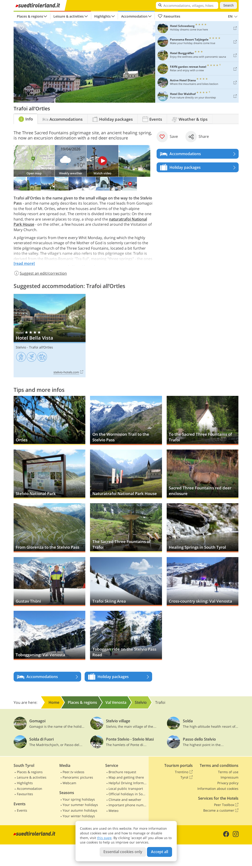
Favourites (169, 16)
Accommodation (134, 16)
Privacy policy (227, 783)
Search (228, 5)
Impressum (229, 777)
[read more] (24, 263)
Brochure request (122, 772)
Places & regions (30, 16)
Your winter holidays (79, 816)
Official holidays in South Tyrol (128, 794)
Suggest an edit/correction (40, 273)
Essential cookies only (122, 851)
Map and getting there (126, 777)
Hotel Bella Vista (50, 335)
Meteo (113, 810)
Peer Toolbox (226, 804)
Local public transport (126, 788)
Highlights (102, 16)
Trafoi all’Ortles (41, 347)
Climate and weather (125, 799)
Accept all (159, 851)
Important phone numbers (128, 805)
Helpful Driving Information (128, 783)
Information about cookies (217, 788)
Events (22, 810)
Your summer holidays (80, 804)
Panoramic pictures (78, 777)
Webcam (69, 783)
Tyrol (186, 777)
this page (104, 838)
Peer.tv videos (73, 772)
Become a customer (220, 810)
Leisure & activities (68, 16)
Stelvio (21, 347)
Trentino (183, 772)
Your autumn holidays (80, 810)
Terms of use (228, 772)
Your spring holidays (79, 799)
